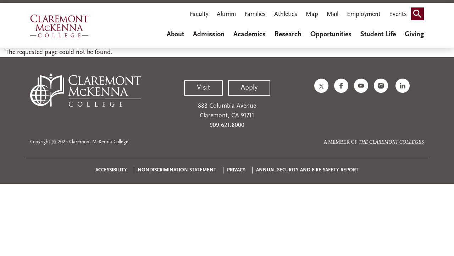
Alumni (226, 14)
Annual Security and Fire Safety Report (307, 170)
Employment (364, 14)
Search (419, 11)
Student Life (378, 34)
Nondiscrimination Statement (177, 170)
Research (288, 34)
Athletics (285, 14)
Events (398, 14)
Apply (249, 87)
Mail (332, 14)
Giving (414, 34)
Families (255, 14)
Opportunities (330, 34)
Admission (209, 34)
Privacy (236, 170)
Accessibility (111, 170)
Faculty (199, 14)
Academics (249, 34)
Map (312, 14)
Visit (203, 87)
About (175, 34)
